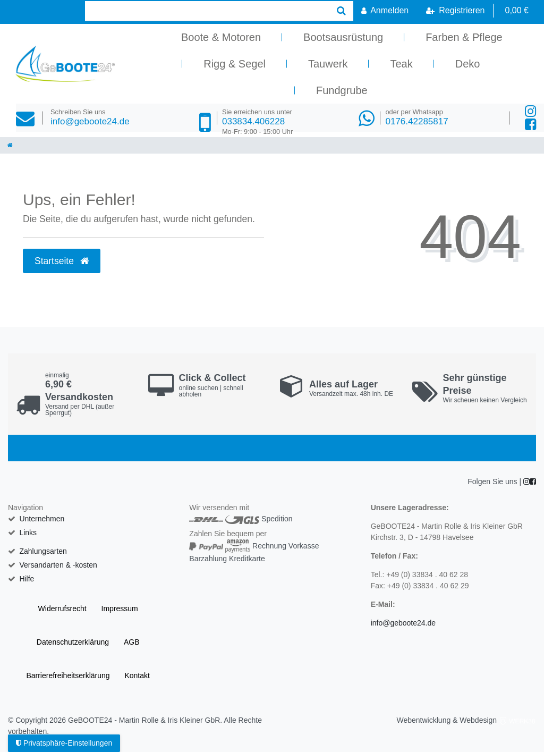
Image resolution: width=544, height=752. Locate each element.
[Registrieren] (455, 11)
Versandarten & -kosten (58, 565)
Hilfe (26, 578)
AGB (132, 642)
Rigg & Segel (234, 64)
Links (28, 532)
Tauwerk (327, 64)
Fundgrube (342, 90)
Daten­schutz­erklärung (73, 642)
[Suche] (341, 11)
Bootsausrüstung (343, 37)
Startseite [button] (62, 261)
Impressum (119, 608)
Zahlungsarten (43, 551)
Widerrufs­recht (62, 608)
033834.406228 (257, 122)
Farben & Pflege (464, 37)
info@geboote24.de (90, 117)
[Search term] (207, 11)
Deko (467, 64)
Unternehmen (41, 518)
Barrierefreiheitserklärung (67, 675)
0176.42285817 (416, 117)
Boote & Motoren (221, 37)
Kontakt (136, 675)
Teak (401, 64)
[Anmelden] (384, 11)
